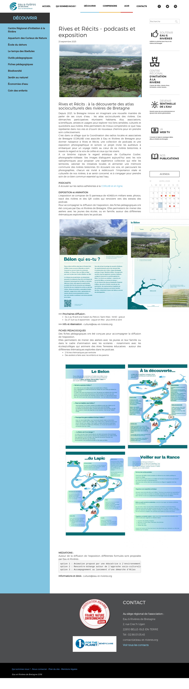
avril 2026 (164, 181)
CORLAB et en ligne (111, 186)
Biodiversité (15, 70)
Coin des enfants (17, 90)
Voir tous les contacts (136, 644)
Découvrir (25, 18)
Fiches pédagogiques (20, 64)
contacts (141, 6)
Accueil (46, 6)
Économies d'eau (18, 83)
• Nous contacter (39, 669)
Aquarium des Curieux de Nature (27, 38)
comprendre (110, 6)
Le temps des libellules (21, 51)
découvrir (90, 6)
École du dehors (17, 44)
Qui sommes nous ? (66, 6)
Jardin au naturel (18, 77)
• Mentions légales (68, 669)
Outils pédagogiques (20, 57)
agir (126, 6)
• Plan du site (54, 669)
